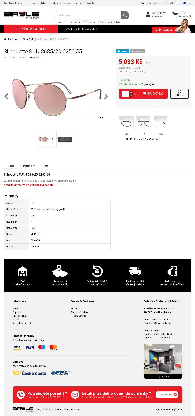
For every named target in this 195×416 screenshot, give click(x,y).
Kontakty (90, 3)
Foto (46, 165)
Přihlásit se (157, 16)
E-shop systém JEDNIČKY (68, 409)
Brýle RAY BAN (84, 22)
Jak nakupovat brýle (23, 323)
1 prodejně (148, 84)
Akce (15, 308)
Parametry (29, 165)
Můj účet (159, 13)
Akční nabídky (171, 30)
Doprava (17, 312)
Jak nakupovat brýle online (15, 3)
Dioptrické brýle (113, 22)
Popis (11, 165)
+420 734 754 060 (161, 319)
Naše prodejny (20, 316)
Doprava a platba (38, 3)
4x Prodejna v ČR (72, 29)
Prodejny (54, 3)
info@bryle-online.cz (161, 323)
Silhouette (35, 57)
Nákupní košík (185, 16)
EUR (189, 3)
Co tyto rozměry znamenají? (143, 139)
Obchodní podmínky (72, 3)
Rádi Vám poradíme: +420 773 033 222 (159, 3)
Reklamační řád (78, 316)
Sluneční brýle (99, 22)
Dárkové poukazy (90, 29)
